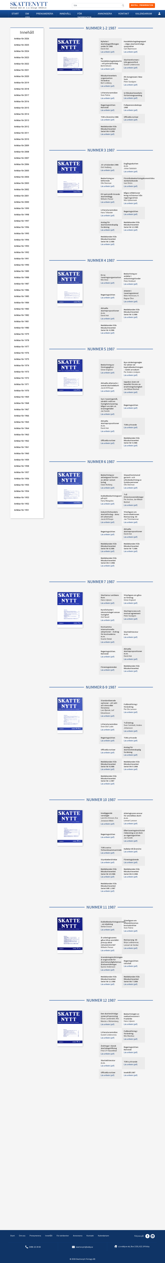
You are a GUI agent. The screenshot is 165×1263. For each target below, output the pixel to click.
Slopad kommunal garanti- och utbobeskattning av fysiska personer (133, 478)
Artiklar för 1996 (21, 227)
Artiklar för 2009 (21, 145)
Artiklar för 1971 (21, 384)
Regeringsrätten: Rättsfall (108, 106)
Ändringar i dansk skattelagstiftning (109, 1047)
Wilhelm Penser (107, 199)
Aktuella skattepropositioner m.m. (110, 310)
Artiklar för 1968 (21, 403)
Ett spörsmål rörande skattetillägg (110, 195)
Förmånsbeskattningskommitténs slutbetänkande (139, 179)
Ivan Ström (128, 183)
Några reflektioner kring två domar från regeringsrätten (133, 195)
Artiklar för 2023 (21, 57)
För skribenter (84, 15)
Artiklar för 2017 (21, 95)
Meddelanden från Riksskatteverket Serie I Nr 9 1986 (109, 764)
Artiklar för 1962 (21, 441)
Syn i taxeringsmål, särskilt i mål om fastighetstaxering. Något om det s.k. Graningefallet (109, 404)
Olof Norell (105, 617)
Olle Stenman (106, 183)
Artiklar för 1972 (21, 378)
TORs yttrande (130, 424)
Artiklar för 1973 (21, 372)
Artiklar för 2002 (21, 189)
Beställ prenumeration (142, 5)
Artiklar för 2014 (21, 114)
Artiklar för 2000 (21, 202)
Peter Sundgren (130, 82)
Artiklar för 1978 (21, 340)
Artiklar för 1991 (21, 258)
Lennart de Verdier (131, 945)
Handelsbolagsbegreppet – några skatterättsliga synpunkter (135, 43)
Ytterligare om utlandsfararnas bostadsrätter (131, 922)
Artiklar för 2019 (21, 82)
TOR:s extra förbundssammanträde (111, 848)
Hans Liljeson (106, 600)
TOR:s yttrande (130, 1061)
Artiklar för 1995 (21, 233)
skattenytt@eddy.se (84, 1247)
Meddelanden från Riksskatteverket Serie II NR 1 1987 (109, 886)
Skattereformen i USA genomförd (131, 60)
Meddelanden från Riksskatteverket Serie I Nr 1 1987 (109, 778)
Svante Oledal (106, 639)
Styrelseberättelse (109, 859)
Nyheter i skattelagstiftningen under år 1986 (110, 43)
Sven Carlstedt (129, 725)
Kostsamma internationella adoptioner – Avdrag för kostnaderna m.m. (110, 632)
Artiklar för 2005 (21, 170)
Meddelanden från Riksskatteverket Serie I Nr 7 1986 (132, 546)
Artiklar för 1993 (21, 246)
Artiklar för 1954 (21, 491)
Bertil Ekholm (106, 66)
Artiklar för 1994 (21, 240)
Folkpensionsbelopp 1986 (133, 106)
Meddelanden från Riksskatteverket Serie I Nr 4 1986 (109, 327)
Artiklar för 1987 (21, 284)
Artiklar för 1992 (21, 252)
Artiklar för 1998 (21, 214)
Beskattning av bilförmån (107, 179)
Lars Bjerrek (105, 710)
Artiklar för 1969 (21, 397)
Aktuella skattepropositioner (133, 530)
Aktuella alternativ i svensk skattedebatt (110, 384)
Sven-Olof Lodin (107, 727)
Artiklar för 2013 (21, 120)
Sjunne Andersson (108, 967)
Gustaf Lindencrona (131, 65)
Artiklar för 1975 (21, 359)
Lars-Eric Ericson (107, 818)
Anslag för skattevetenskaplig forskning (109, 224)
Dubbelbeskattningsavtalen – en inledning (113, 922)
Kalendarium (143, 13)
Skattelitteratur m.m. (131, 633)
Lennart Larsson (130, 821)
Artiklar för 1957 (21, 472)
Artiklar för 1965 (21, 422)
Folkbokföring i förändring (130, 705)
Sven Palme (105, 95)
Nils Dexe (104, 280)
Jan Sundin (105, 411)
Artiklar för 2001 (21, 196)
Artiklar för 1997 (21, 221)
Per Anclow (128, 499)
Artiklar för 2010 (21, 139)
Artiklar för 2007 (21, 158)
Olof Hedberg (106, 167)
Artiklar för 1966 (21, 416)
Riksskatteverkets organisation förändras (109, 78)
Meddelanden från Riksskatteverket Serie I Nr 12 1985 (132, 224)
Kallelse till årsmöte (132, 849)
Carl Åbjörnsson (130, 49)
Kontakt (123, 13)
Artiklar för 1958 (21, 466)
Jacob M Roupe (107, 388)
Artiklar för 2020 (21, 76)
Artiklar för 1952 (21, 504)
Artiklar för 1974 (21, 365)
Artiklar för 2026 (21, 38)
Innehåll (65, 13)
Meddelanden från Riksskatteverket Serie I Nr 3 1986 (132, 312)
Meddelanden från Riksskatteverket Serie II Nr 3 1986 (109, 560)
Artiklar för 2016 (21, 101)
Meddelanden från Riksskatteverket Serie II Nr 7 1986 (132, 979)
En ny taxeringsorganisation (111, 276)
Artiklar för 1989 (21, 271)
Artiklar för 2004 (21, 177)
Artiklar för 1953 (21, 497)
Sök (123, 5)
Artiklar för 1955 (21, 485)
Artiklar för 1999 (21, 208)
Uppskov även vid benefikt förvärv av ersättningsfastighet (133, 384)
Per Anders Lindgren (132, 372)
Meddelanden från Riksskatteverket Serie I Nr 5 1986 (132, 440)
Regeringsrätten (131, 211)
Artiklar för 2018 (21, 89)
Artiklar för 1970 (21, 390)
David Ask (105, 49)
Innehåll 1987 (129, 1072)
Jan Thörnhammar (131, 519)
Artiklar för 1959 (21, 460)
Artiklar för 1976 (21, 353)
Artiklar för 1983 (21, 309)
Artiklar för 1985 (21, 296)
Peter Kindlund (130, 281)
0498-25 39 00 (35, 1247)
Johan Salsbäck (130, 168)
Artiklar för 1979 (21, 334)
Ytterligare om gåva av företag (132, 596)
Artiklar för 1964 (21, 428)
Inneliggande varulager (106, 814)
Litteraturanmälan (109, 92)
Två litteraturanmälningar (134, 495)
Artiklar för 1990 (21, 265)
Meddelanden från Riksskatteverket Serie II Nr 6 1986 (132, 871)
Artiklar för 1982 (21, 315)
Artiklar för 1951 (21, 510)
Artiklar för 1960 (21, 453)
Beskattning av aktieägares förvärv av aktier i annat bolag (109, 478)
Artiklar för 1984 (21, 302)
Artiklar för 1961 (21, 447)
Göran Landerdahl (108, 1019)
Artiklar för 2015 (21, 108)
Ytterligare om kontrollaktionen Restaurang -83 (131, 514)
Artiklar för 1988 (21, 277)
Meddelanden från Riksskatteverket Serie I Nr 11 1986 (109, 979)
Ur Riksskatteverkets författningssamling (133, 94)
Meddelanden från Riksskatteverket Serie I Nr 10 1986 (109, 871)
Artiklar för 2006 (21, 164)
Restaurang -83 (130, 940)
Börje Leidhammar (131, 942)
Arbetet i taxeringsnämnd (131, 292)
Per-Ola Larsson (130, 709)
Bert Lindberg (106, 83)
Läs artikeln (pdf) (107, 52)
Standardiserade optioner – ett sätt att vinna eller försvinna (109, 704)
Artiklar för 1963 (21, 434)
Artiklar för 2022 (21, 64)
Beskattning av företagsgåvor (107, 365)
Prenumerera (44, 13)
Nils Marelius (129, 1036)
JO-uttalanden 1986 (109, 164)
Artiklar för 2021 (21, 70)
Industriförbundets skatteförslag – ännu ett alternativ (110, 514)
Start (15, 13)
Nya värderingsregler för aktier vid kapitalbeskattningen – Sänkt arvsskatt (133, 366)
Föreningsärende (131, 859)
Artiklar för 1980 (21, 328)
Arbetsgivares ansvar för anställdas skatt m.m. (133, 815)
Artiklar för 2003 (21, 183)
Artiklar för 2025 (21, 45)
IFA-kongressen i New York (133, 78)
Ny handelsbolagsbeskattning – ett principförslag (113, 60)
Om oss (27, 15)
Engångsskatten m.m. (131, 164)
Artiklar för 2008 (21, 152)
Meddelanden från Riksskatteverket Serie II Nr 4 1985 (109, 128)
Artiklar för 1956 (21, 478)
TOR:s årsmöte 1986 (109, 117)
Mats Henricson (130, 296)
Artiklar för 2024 (21, 51)
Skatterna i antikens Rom (110, 596)
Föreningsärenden (109, 667)
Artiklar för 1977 (21, 346)
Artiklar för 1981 (21, 321)
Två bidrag (128, 722)
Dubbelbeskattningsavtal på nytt (112, 497)
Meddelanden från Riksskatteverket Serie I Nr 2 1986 (109, 239)
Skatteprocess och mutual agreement (132, 612)
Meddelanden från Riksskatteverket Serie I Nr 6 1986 (109, 546)
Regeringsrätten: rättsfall (131, 962)
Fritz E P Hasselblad (109, 1051)
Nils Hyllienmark (130, 200)
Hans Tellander (107, 213)
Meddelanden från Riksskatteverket (132, 667)
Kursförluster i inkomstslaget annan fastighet (110, 612)
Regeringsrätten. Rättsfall (108, 652)
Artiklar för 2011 (21, 133)
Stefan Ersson (106, 927)
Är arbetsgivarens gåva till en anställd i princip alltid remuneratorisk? (110, 941)
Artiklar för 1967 (21, 409)
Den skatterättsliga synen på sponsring (109, 1014)
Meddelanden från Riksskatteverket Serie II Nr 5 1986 (132, 764)
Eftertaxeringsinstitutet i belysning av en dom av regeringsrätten (134, 832)
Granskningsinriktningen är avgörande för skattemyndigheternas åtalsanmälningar (112, 961)
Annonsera (105, 13)
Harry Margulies (107, 501)
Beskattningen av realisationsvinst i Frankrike (132, 1016)
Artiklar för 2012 (21, 126)
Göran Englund (107, 370)
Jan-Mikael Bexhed (131, 389)
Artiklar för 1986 (21, 290)
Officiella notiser (131, 117)
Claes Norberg (106, 485)
